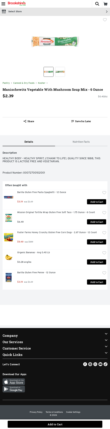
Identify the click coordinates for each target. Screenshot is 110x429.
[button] (97, 4)
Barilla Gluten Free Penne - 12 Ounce (36, 272)
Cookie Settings (73, 412)
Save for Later (81, 121)
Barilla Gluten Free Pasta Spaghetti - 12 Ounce (41, 192)
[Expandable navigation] (3, 3)
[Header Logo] (16, 3)
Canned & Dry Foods (23, 83)
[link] (81, 121)
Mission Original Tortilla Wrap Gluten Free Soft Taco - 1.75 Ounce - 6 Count (56, 212)
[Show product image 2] (60, 72)
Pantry (6, 83)
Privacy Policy (36, 412)
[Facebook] (85, 365)
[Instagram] (95, 365)
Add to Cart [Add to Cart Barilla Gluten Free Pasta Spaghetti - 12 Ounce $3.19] (96, 201)
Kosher (41, 83)
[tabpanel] (55, 219)
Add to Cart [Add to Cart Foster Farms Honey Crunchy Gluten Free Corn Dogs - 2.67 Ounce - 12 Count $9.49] (96, 241)
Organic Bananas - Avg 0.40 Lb (33, 252)
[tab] (29, 142)
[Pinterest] (90, 365)
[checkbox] (104, 20)
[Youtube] (100, 365)
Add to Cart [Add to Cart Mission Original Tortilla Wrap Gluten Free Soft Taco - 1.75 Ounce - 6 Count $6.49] (96, 221)
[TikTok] (105, 365)
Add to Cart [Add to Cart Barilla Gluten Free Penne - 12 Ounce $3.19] (96, 282)
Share (29, 121)
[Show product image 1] (48, 72)
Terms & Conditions (54, 412)
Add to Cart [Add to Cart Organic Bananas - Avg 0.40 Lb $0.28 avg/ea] (96, 262)
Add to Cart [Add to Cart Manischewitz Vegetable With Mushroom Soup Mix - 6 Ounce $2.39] (55, 424)
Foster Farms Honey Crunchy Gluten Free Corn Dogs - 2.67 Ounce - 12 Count (57, 232)
